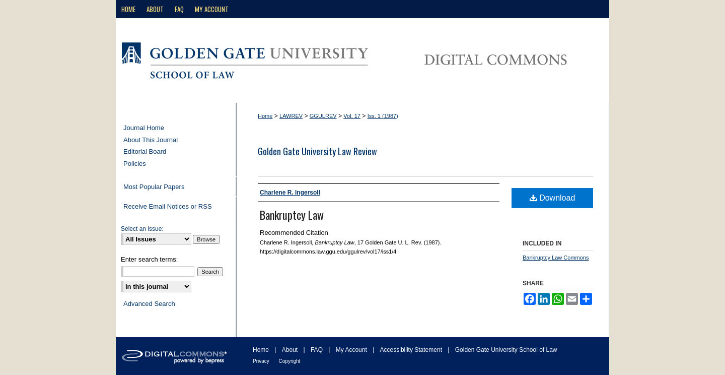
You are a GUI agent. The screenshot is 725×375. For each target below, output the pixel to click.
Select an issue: (142, 228)
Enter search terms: (149, 259)
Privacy (262, 361)
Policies (134, 163)
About (291, 349)
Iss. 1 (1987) (383, 116)
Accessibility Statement (412, 349)
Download (552, 198)
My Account (352, 349)
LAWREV (291, 116)
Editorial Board (144, 151)
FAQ (317, 349)
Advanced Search (149, 303)
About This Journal (150, 140)
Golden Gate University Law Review (317, 151)
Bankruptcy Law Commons (556, 258)
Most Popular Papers (153, 187)
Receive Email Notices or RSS (167, 206)
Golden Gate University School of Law (506, 349)
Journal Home (143, 128)
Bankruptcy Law (292, 215)
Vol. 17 (351, 116)
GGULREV (323, 116)
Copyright (290, 361)
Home (265, 116)
